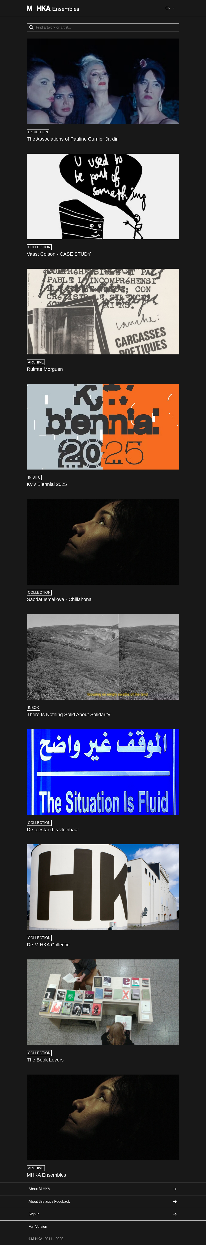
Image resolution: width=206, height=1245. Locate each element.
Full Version (38, 1226)
